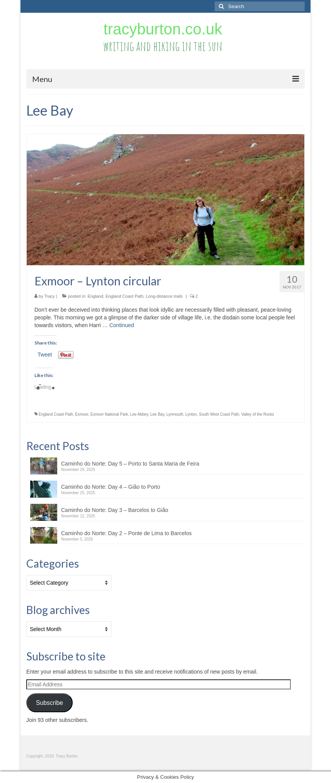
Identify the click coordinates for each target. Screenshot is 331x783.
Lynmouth (174, 414)
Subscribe (49, 702)
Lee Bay (157, 414)
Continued (121, 325)
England (95, 296)
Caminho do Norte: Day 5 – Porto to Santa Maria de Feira (130, 464)
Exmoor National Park (109, 414)
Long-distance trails (164, 296)
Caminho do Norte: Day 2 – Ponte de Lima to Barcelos (126, 533)
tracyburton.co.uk (163, 29)
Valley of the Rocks (257, 414)
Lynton (191, 414)
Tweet (45, 354)
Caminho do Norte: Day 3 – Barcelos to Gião (114, 510)
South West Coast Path (219, 414)
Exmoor (81, 414)
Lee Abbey (139, 414)
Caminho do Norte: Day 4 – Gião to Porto (110, 487)
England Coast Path (124, 296)
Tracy (49, 296)
